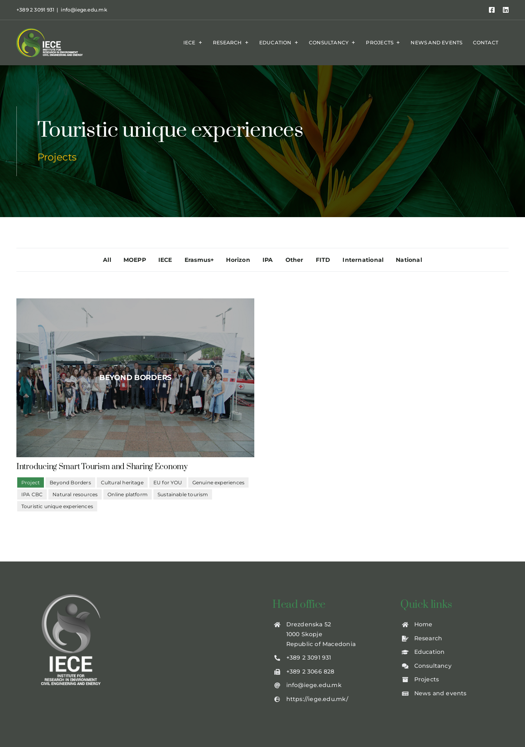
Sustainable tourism (183, 494)
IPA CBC (32, 494)
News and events (440, 693)
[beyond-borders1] (135, 377)
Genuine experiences (218, 482)
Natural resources (75, 494)
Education (429, 651)
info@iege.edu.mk (84, 10)
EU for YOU (168, 482)
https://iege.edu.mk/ (317, 699)
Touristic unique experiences (57, 506)
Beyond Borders (70, 482)
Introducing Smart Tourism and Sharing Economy (102, 467)
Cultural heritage (122, 482)
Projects (426, 679)
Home (423, 624)
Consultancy (433, 665)
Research (428, 638)
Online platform (127, 494)
